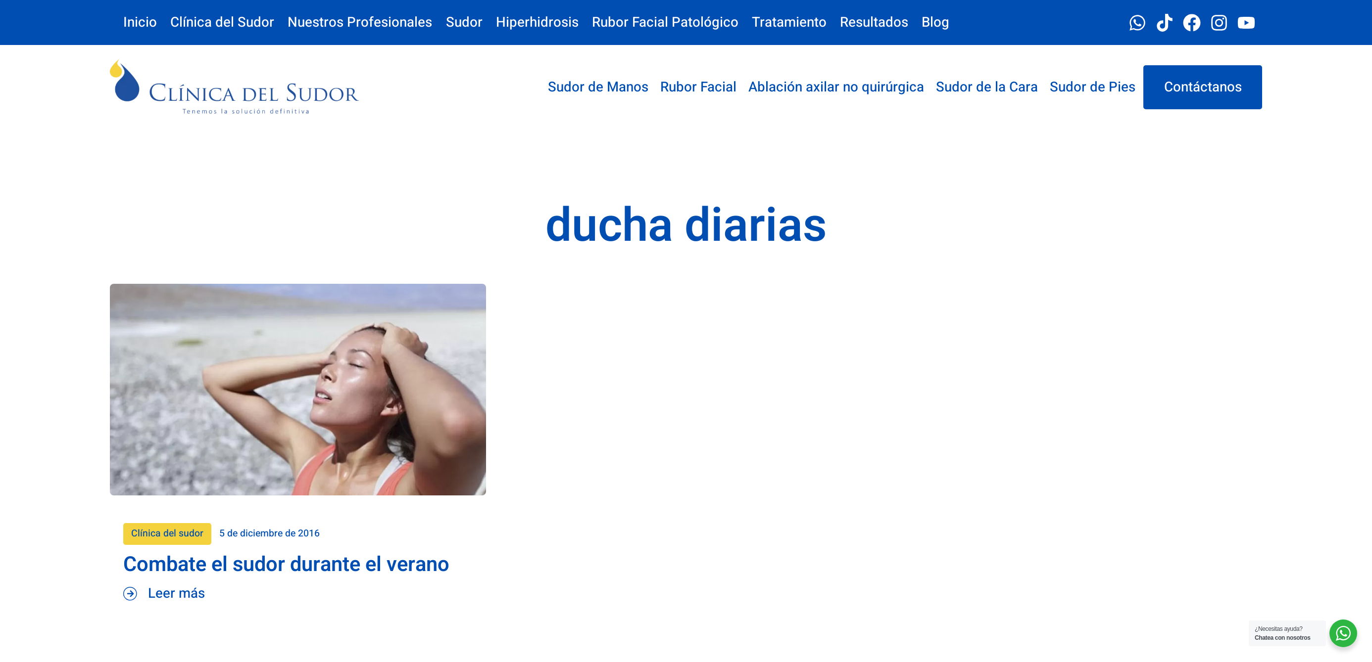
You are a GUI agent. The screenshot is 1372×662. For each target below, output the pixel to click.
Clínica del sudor (220, 533)
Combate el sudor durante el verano (339, 564)
